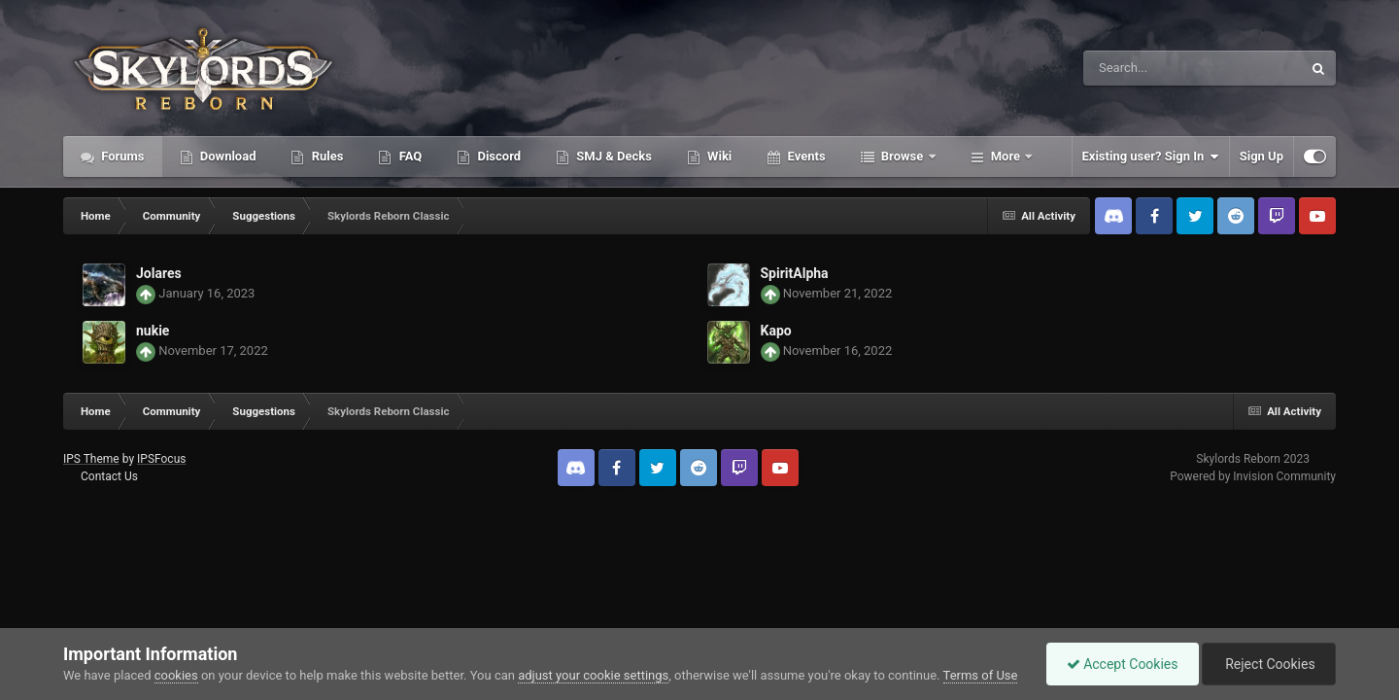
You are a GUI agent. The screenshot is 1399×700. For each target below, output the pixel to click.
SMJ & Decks (612, 156)
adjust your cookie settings (593, 675)
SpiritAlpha (795, 273)
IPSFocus (161, 459)
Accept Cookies (1122, 664)
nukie (152, 330)
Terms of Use (980, 675)
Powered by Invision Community (1253, 476)
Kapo (776, 330)
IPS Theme (91, 459)
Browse (902, 156)
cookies (176, 675)
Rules (325, 156)
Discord (497, 156)
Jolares (159, 273)
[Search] (1143, 68)
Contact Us (109, 476)
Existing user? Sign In (1150, 156)
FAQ (408, 156)
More (1006, 156)
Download (226, 156)
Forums (121, 156)
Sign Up (1261, 156)
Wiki (718, 156)
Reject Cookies (1268, 664)
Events (804, 156)
